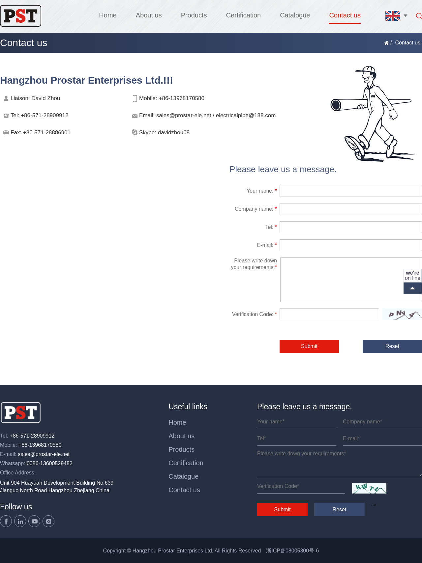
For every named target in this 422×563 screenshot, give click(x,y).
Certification (243, 15)
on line (412, 275)
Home (107, 15)
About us (149, 15)
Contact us (345, 15)
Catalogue (295, 15)
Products (194, 15)
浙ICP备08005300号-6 (292, 550)
